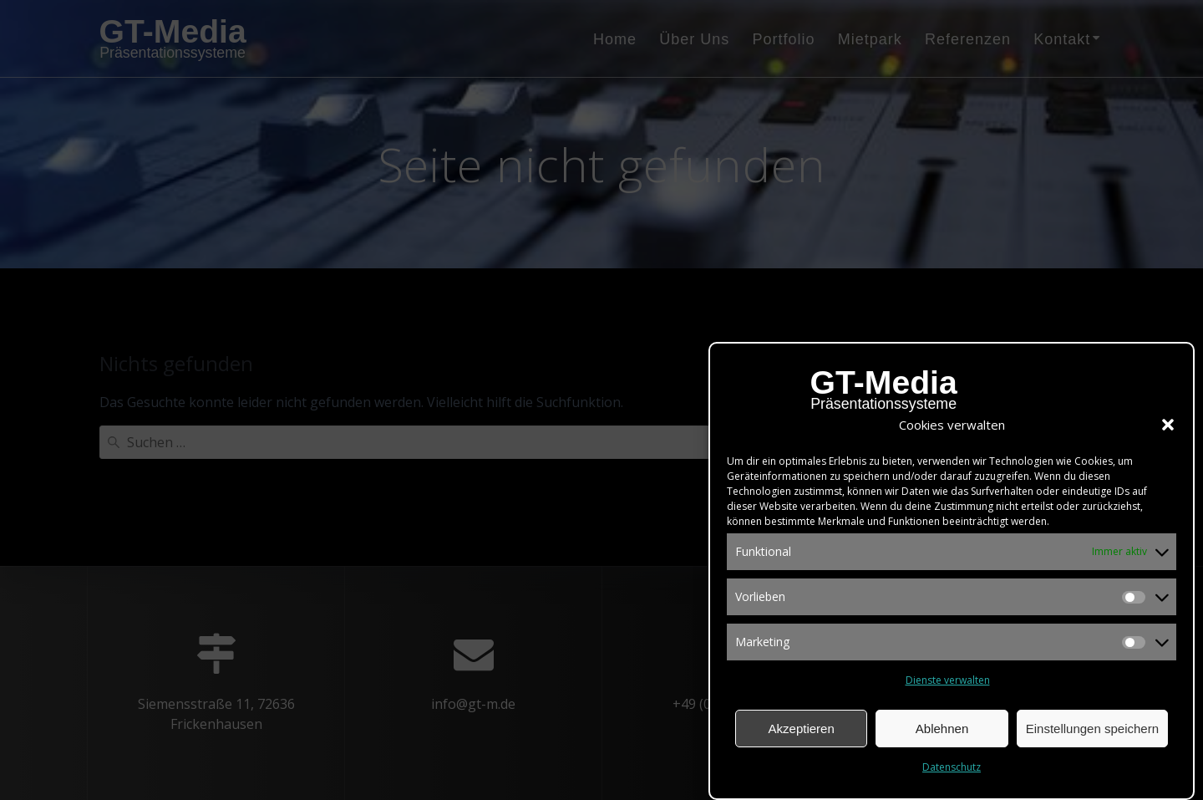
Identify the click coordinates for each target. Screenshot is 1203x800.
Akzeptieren (802, 730)
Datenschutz (951, 769)
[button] (1168, 427)
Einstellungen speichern (1092, 730)
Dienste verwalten (948, 682)
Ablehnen (942, 730)
